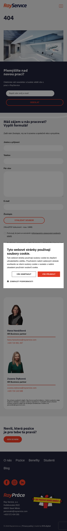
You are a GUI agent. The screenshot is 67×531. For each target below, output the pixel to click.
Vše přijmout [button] (48, 274)
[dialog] (33, 265)
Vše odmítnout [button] (24, 274)
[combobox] (59, 246)
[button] (20, 281)
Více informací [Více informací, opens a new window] (44, 267)
